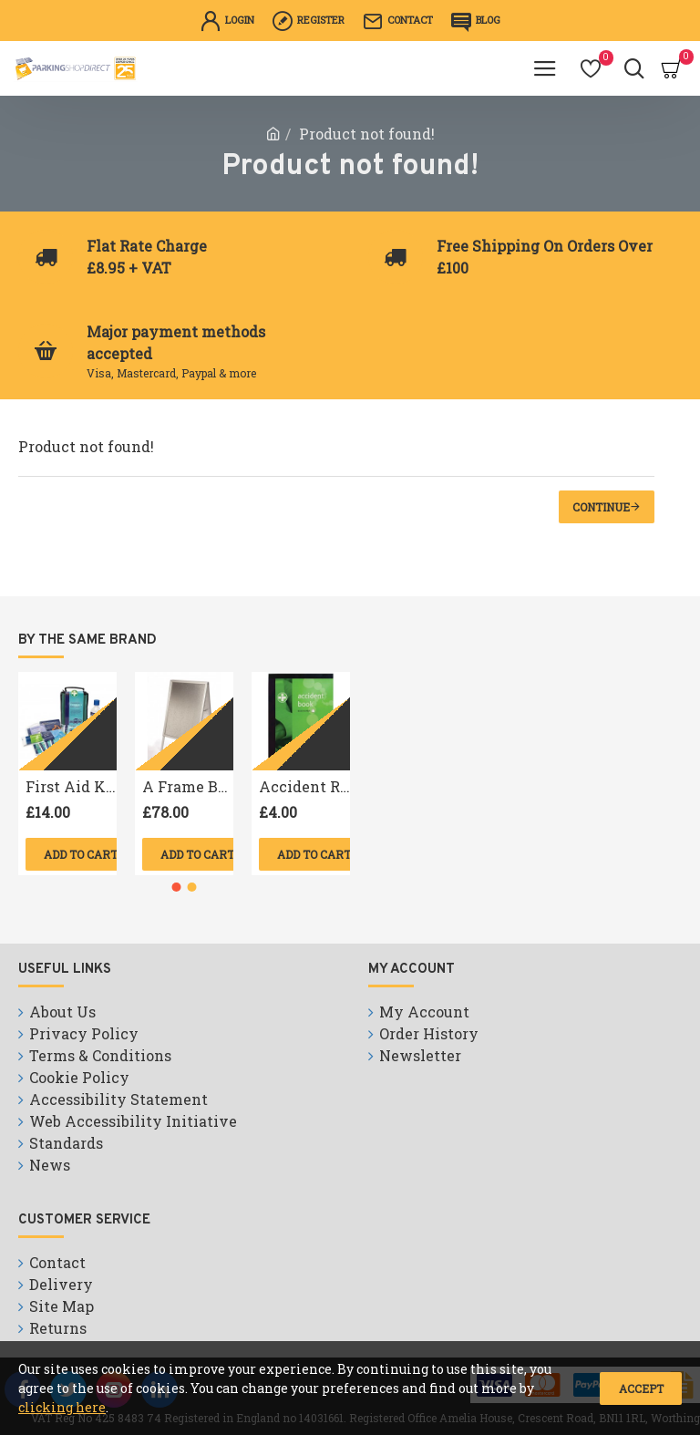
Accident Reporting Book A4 (304, 787)
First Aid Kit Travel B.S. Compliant (71, 787)
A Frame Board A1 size (187, 787)
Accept (641, 1388)
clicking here (62, 1407)
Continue (601, 507)
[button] (176, 887)
